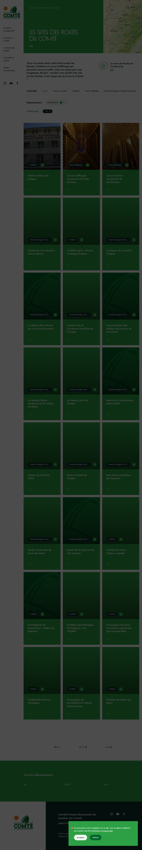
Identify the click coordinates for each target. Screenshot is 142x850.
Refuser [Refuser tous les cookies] (96, 837)
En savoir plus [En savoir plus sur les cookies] (107, 831)
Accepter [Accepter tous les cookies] (80, 837)
